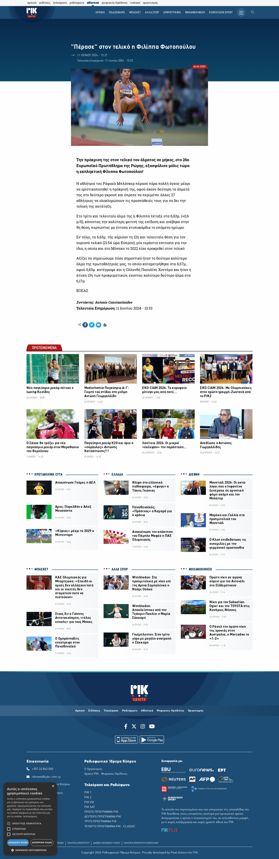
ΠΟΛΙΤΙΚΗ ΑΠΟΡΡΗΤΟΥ (78, 843)
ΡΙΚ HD (89, 802)
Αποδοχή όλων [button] (18, 842)
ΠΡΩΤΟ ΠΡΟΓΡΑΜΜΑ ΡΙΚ (101, 812)
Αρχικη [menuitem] (100, 12)
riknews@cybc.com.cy (46, 777)
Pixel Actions (179, 852)
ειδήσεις (44, 3)
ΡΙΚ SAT (89, 807)
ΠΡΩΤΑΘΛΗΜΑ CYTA (48, 474)
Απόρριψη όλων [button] (42, 842)
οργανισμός (150, 3)
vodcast (135, 3)
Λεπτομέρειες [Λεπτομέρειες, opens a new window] (30, 816)
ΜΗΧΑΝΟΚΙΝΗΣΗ (200, 569)
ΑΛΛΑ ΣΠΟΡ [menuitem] (152, 12)
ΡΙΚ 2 (87, 797)
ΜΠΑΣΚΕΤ (41, 569)
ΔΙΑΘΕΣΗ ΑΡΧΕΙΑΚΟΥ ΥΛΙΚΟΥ (106, 843)
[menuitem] (252, 12)
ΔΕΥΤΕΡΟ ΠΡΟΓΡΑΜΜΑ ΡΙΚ (102, 816)
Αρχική (80, 711)
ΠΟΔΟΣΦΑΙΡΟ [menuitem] (117, 12)
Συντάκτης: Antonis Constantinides (104, 302)
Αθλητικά (147, 711)
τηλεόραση (60, 3)
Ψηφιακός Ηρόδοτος (170, 711)
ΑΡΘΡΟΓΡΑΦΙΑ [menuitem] (172, 12)
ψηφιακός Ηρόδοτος (115, 3)
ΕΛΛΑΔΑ (117, 474)
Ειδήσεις (94, 711)
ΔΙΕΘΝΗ (194, 474)
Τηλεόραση (111, 711)
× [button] (53, 786)
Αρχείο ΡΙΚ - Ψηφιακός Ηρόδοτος (105, 774)
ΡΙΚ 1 (87, 792)
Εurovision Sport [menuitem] (221, 12)
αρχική (31, 3)
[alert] (30, 818)
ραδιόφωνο (77, 3)
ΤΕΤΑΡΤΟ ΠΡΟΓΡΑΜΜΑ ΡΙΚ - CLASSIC (109, 826)
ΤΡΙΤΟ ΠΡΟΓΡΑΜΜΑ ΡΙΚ (100, 821)
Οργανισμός (196, 711)
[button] (30, 850)
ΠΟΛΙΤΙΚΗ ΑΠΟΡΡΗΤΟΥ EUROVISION (141, 843)
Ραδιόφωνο (130, 711)
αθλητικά (93, 3)
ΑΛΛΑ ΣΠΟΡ (199, 67)
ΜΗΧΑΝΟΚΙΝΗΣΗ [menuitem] (195, 12)
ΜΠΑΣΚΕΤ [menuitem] (135, 12)
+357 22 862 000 (42, 769)
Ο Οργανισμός (93, 769)
